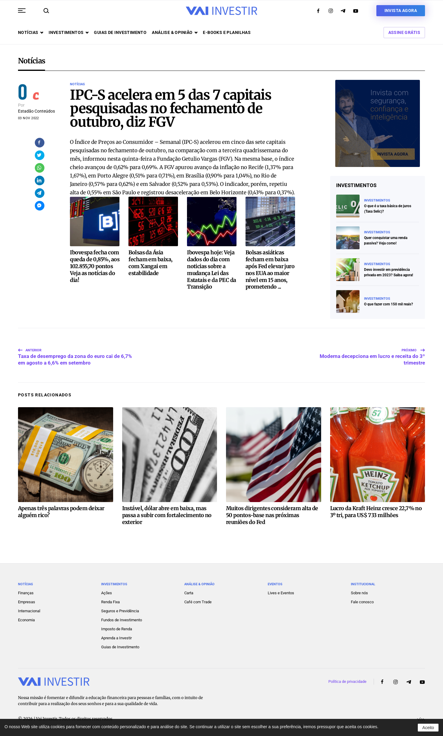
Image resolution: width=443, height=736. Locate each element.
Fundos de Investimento (121, 619)
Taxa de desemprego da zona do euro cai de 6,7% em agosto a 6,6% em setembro (75, 353)
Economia (26, 619)
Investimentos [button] (69, 32)
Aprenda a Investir (116, 637)
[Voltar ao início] (221, 11)
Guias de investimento (120, 32)
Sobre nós (359, 592)
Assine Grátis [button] (404, 32)
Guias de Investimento (120, 646)
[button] (22, 11)
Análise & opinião (174, 32)
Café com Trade (198, 601)
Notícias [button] (30, 32)
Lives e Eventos (281, 592)
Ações (106, 592)
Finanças (26, 592)
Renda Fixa (110, 601)
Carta (188, 592)
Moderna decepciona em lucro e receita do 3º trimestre (372, 353)
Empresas (26, 601)
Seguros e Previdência (120, 610)
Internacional (29, 610)
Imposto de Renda (116, 628)
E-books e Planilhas (227, 32)
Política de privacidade (347, 680)
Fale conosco (362, 601)
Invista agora (400, 10)
